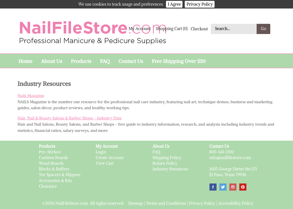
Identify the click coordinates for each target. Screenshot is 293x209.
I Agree (174, 4)
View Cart (105, 163)
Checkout (199, 28)
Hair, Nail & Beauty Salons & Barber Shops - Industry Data (70, 118)
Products (81, 61)
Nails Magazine (31, 95)
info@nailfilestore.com (230, 157)
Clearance (48, 186)
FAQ (105, 61)
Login (101, 152)
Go (263, 28)
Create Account (110, 157)
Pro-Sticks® (50, 152)
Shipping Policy (167, 157)
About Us (51, 61)
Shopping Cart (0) (172, 28)
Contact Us (130, 61)
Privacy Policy (199, 4)
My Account (139, 28)
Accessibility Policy (235, 203)
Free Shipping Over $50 (179, 61)
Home (25, 61)
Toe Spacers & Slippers (59, 174)
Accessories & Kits (55, 180)
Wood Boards (51, 163)
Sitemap (135, 203)
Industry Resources (170, 169)
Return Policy (165, 163)
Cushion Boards (53, 157)
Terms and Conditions (166, 203)
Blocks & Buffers (54, 169)
